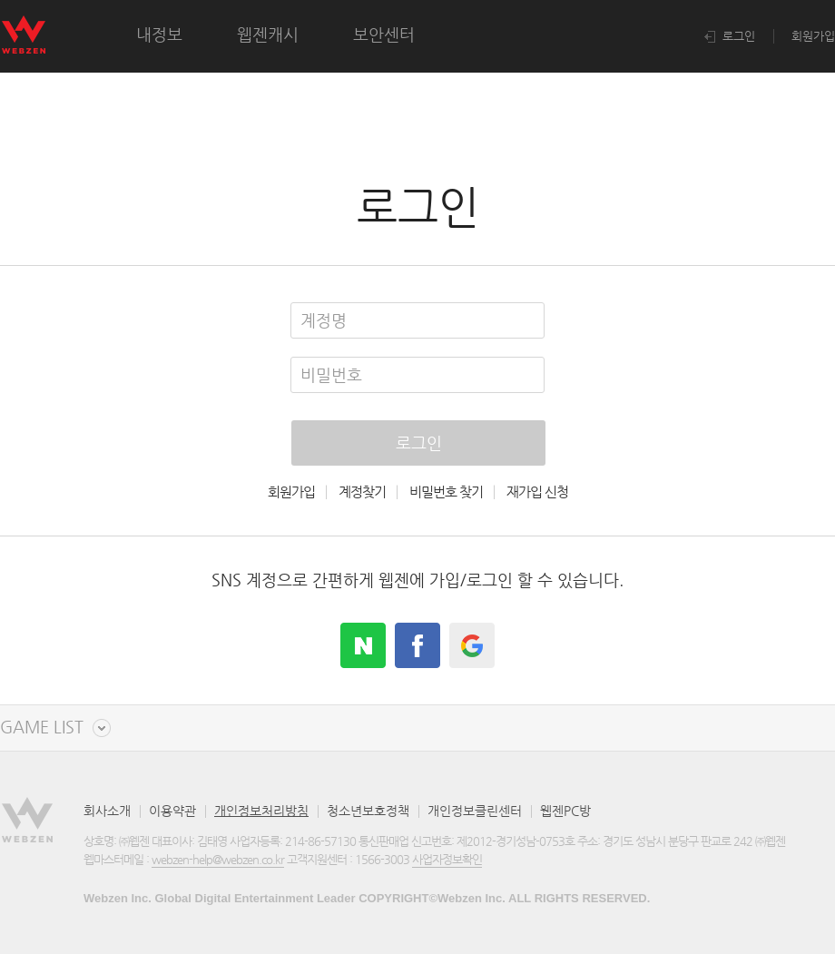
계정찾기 (362, 492)
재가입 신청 (537, 492)
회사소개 (107, 810)
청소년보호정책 (368, 810)
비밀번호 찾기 (446, 492)
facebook (417, 645)
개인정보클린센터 (474, 810)
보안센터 (384, 34)
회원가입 (813, 36)
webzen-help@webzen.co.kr (218, 859)
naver (363, 645)
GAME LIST (42, 727)
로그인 (729, 36)
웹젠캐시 (268, 34)
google (472, 645)
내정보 (159, 34)
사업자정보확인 (447, 859)
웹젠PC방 (565, 810)
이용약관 (172, 810)
